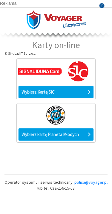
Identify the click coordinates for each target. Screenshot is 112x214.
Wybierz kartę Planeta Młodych (56, 134)
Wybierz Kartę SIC (56, 92)
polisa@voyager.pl (91, 182)
